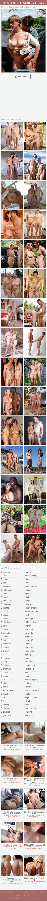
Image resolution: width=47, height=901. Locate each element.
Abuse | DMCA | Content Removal (16, 892)
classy (5, 651)
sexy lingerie (30, 608)
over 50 (28, 640)
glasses (5, 712)
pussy (27, 658)
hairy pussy (30, 576)
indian (28, 590)
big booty (6, 604)
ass (3, 583)
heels (27, 579)
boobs (5, 626)
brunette (5, 633)
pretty (27, 654)
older (27, 626)
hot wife (28, 715)
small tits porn (31, 690)
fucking (5, 705)
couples (5, 665)
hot (26, 583)
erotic (4, 687)
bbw (4, 594)
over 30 (28, 633)
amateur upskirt (32, 708)
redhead (29, 662)
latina (27, 597)
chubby (5, 647)
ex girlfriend (7, 690)
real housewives (32, 586)
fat (3, 697)
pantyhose (29, 651)
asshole (5, 586)
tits (26, 705)
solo (27, 694)
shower (28, 683)
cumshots (6, 672)
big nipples (30, 622)
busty (4, 637)
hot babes (6, 590)
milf (26, 615)
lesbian (28, 604)
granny (28, 572)
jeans (27, 594)
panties (28, 647)
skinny (28, 687)
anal (4, 576)
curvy (4, 676)
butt (3, 640)
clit (3, 654)
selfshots (29, 669)
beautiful (6, 601)
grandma (6, 715)
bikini (4, 611)
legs (27, 601)
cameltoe (6, 644)
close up (6, 658)
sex (26, 672)
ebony (5, 683)
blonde (5, 619)
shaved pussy (31, 680)
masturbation (31, 611)
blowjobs (6, 622)
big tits (5, 608)
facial (4, 694)
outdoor (28, 629)
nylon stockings (32, 697)
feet (3, 701)
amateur (5, 572)
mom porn (29, 619)
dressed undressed (10, 680)
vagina (28, 712)
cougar (5, 662)
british (4, 629)
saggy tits (29, 665)
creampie (6, 669)
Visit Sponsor (22, 77)
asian (4, 579)
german (5, 708)
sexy (27, 676)
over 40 (28, 637)
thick (27, 701)
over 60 (28, 644)
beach (5, 597)
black (4, 615)
